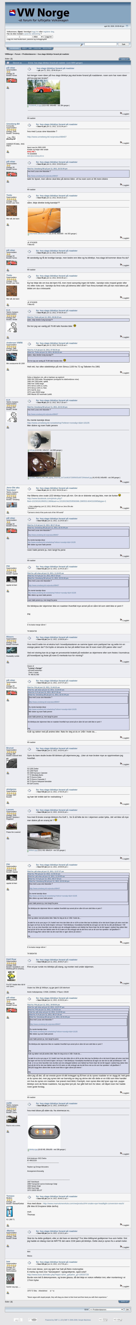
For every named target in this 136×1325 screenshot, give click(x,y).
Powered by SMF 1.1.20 (54, 1320)
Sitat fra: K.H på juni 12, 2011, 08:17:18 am (43, 525)
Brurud (9, 748)
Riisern (10, 637)
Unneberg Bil (13, 124)
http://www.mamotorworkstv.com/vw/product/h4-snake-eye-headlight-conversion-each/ (83, 1203)
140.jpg (31, 450)
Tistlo (9, 195)
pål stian (10, 68)
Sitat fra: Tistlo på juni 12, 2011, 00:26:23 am (44, 317)
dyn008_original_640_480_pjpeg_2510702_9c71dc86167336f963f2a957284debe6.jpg (60, 477)
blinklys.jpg (32, 1149)
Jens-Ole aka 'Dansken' (12, 488)
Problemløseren (29, 54)
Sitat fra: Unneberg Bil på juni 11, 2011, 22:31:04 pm (47, 169)
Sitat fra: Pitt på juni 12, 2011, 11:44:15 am (43, 687)
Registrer (47, 48)
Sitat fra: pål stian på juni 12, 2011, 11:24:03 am (45, 573)
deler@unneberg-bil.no (35, 156)
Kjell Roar (11, 959)
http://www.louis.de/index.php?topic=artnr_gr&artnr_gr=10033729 (58, 1274)
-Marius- (10, 1230)
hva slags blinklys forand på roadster (53, 54)
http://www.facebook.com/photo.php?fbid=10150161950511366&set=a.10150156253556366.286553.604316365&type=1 (66, 499)
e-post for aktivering (31, 34)
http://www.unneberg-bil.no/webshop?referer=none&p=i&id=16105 (58, 423)
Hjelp (24, 48)
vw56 (9, 1103)
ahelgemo (11, 789)
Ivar (8, 1261)
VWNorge (9, 54)
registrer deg (48, 31)
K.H (8, 310)
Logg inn (37, 48)
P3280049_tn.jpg (34, 105)
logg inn (35, 31)
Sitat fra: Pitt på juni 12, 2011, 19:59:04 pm (43, 1005)
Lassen (10, 809)
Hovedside (14, 48)
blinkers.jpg (32, 850)
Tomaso (10, 1196)
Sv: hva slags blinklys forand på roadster (56, 124)
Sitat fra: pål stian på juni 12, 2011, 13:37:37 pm (45, 871)
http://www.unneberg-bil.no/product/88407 (47, 137)
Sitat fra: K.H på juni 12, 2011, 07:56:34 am (43, 350)
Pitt (8, 566)
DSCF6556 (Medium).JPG (38, 234)
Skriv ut (124, 59)
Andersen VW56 (14, 342)
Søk (30, 48)
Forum (17, 54)
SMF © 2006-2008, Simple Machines (77, 1320)
